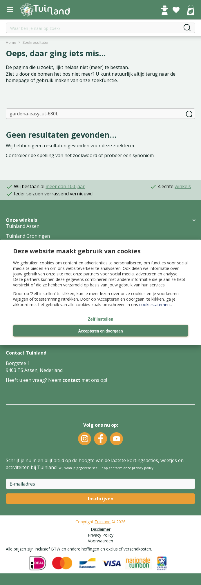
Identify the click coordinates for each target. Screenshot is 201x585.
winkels (183, 186)
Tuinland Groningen (28, 236)
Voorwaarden (100, 541)
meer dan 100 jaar (65, 186)
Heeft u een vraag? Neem (34, 380)
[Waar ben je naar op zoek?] (100, 28)
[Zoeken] (100, 113)
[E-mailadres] (100, 484)
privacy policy (142, 468)
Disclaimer (101, 529)
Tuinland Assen (22, 226)
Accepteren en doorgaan (100, 331)
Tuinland (103, 521)
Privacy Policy (100, 535)
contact (71, 380)
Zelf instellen (100, 319)
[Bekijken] (190, 11)
